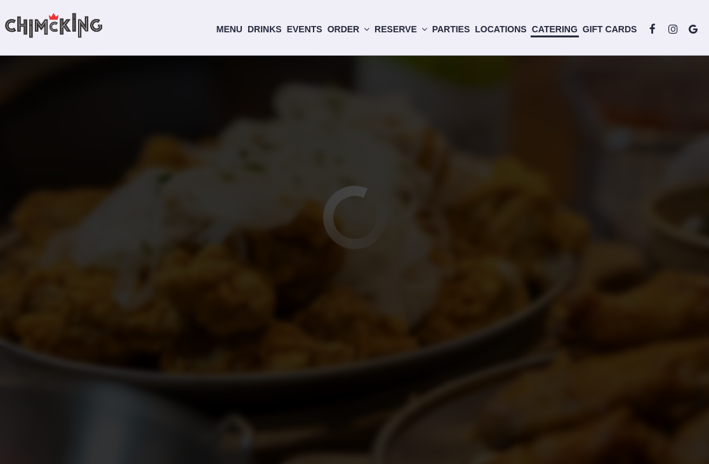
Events (300, 32)
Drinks (261, 32)
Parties (447, 32)
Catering (550, 32)
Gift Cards (605, 32)
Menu (225, 32)
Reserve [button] (397, 32)
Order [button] (344, 32)
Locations (496, 32)
